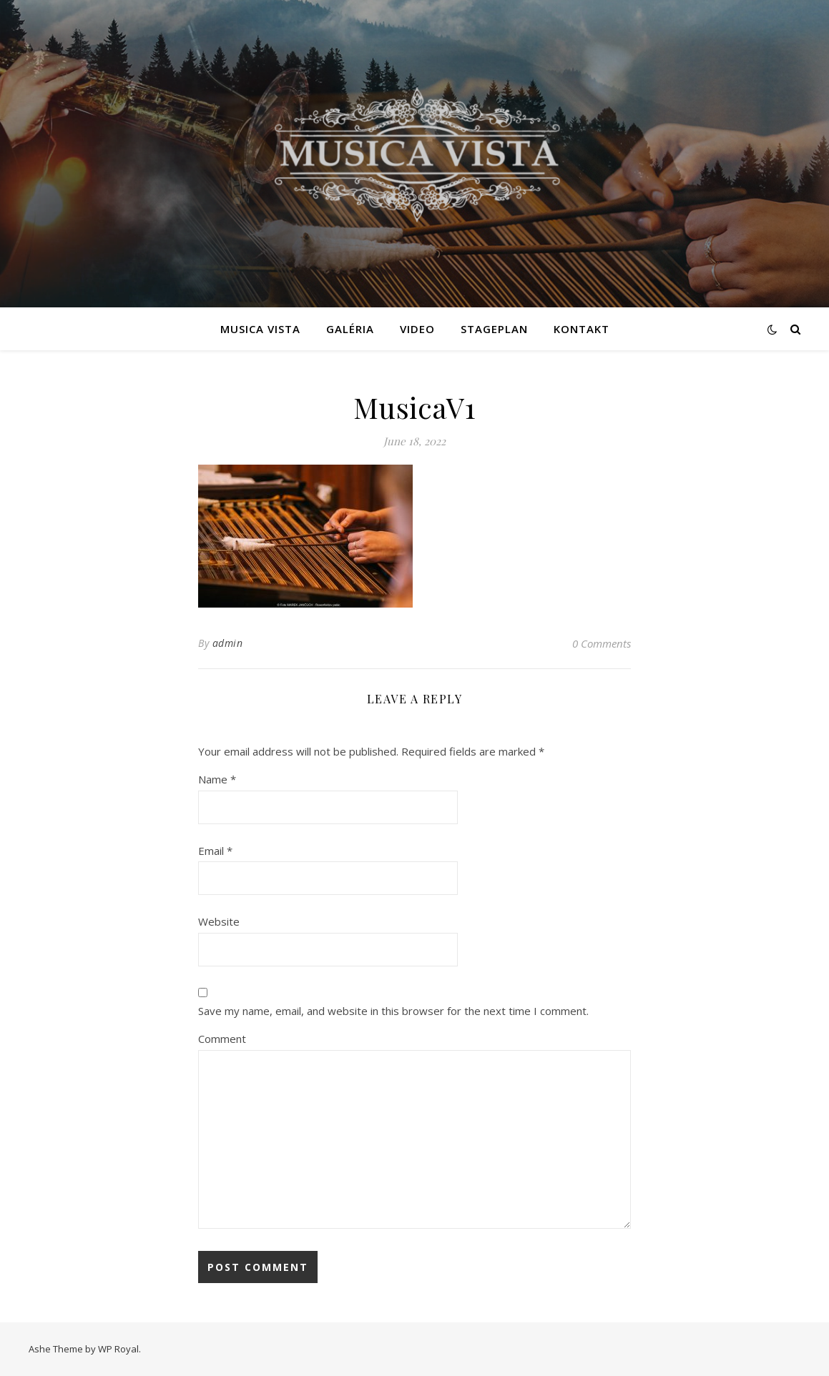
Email (215, 850)
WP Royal (118, 1348)
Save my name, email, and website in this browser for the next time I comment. (393, 1011)
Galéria (350, 329)
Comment (222, 1038)
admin (227, 643)
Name (217, 779)
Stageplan (494, 329)
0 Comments (601, 643)
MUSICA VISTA (260, 329)
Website (219, 921)
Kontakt (581, 329)
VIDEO (417, 329)
